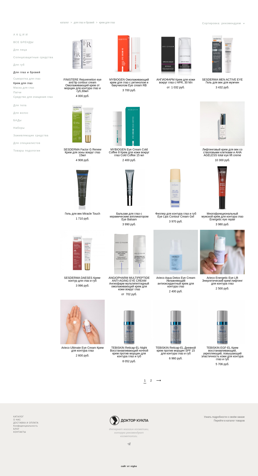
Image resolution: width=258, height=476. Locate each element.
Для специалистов (26, 143)
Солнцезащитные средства (33, 57)
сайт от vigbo (129, 466)
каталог (64, 22)
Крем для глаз (23, 83)
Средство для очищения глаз (33, 96)
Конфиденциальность (25, 426)
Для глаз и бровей (26, 72)
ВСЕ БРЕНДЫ (23, 42)
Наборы (19, 127)
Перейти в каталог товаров (229, 420)
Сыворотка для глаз (26, 78)
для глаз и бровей (84, 22)
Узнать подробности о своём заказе (224, 417)
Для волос (20, 112)
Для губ (19, 64)
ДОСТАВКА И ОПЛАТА (26, 423)
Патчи (17, 92)
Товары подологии (26, 150)
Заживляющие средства (31, 135)
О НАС (17, 420)
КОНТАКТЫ (19, 432)
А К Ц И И (20, 34)
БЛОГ (16, 429)
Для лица (20, 49)
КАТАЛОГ (18, 417)
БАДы (17, 120)
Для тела (20, 105)
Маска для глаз (23, 87)
